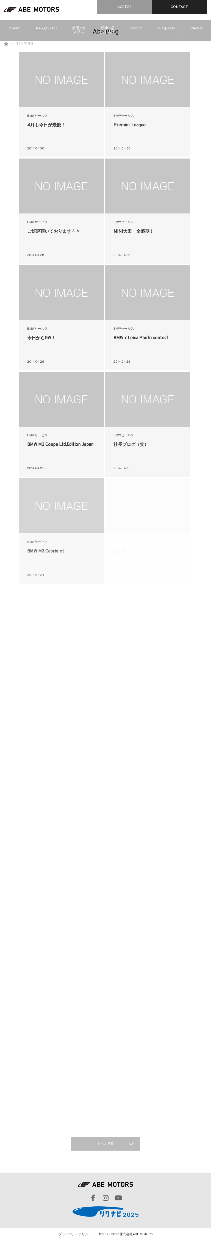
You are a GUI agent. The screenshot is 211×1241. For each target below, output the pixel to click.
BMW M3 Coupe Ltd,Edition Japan (60, 445)
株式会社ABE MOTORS (136, 1234)
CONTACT (179, 7)
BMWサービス (37, 222)
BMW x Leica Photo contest (140, 338)
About (14, 28)
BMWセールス (37, 116)
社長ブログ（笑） (131, 445)
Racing (137, 28)
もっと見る (105, 1144)
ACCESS (124, 7)
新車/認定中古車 (107, 30)
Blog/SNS (166, 28)
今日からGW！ (41, 338)
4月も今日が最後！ (46, 125)
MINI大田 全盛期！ (133, 231)
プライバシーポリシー (75, 1234)
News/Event (46, 28)
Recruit (196, 28)
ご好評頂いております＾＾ (53, 231)
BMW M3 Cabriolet (45, 551)
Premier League (129, 125)
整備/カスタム (78, 30)
